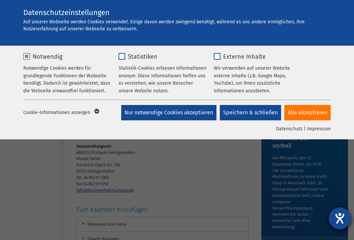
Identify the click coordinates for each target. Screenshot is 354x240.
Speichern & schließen (250, 112)
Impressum (319, 129)
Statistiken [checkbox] (143, 56)
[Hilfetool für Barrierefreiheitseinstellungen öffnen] (340, 218)
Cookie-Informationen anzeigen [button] (60, 112)
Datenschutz (289, 129)
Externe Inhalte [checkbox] (244, 56)
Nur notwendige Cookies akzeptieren (169, 112)
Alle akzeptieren (307, 112)
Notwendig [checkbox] (47, 56)
